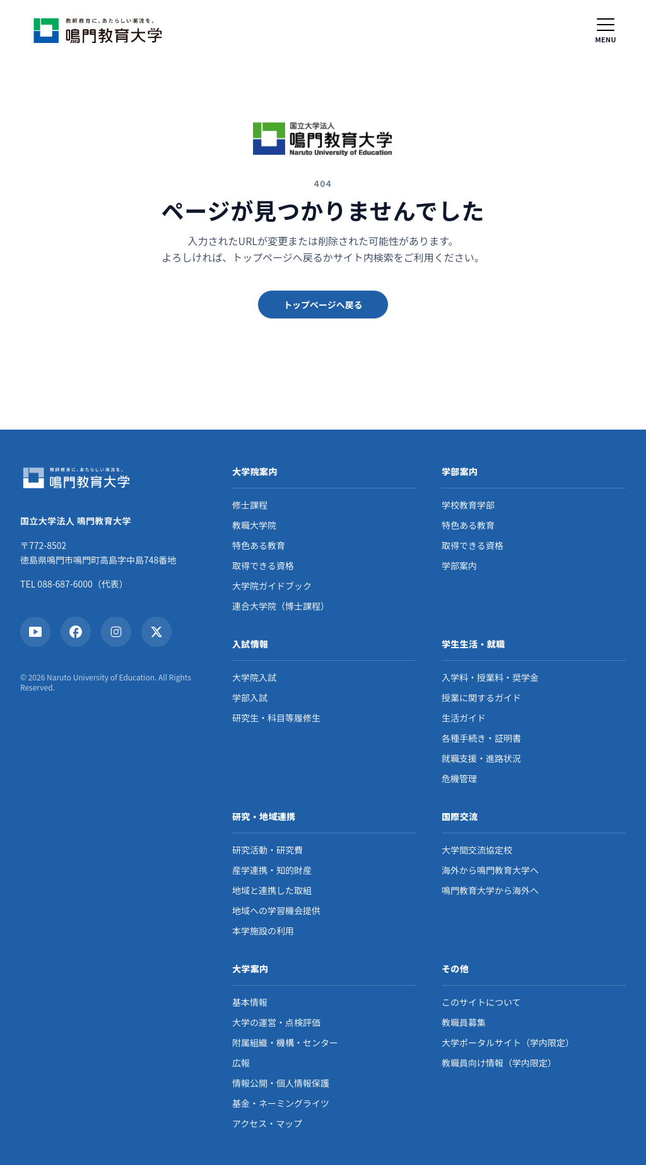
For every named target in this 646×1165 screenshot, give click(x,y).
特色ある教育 (258, 545)
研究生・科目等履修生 (276, 717)
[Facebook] (76, 632)
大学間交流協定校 (477, 849)
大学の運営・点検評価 (276, 1022)
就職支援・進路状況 (481, 758)
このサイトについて (481, 1002)
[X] (156, 632)
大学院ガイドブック (272, 585)
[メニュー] (605, 30)
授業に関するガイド (481, 697)
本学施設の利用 (263, 930)
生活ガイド (464, 717)
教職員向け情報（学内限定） (499, 1062)
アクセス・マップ (267, 1123)
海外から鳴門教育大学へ (490, 870)
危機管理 (459, 778)
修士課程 (249, 504)
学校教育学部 (468, 504)
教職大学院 (254, 525)
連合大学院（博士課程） (280, 606)
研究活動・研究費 (267, 849)
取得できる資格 (263, 565)
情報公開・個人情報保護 (280, 1083)
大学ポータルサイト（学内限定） (508, 1042)
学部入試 (249, 697)
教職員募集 (464, 1022)
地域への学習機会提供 (276, 910)
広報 (241, 1062)
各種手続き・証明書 (481, 738)
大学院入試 (254, 677)
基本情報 (249, 1002)
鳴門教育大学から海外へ (490, 890)
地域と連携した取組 (272, 890)
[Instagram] (116, 632)
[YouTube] (35, 632)
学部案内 (459, 565)
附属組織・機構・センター (285, 1042)
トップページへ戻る (323, 304)
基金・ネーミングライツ (280, 1103)
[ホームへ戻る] (101, 30)
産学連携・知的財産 (272, 870)
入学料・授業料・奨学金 (490, 677)
